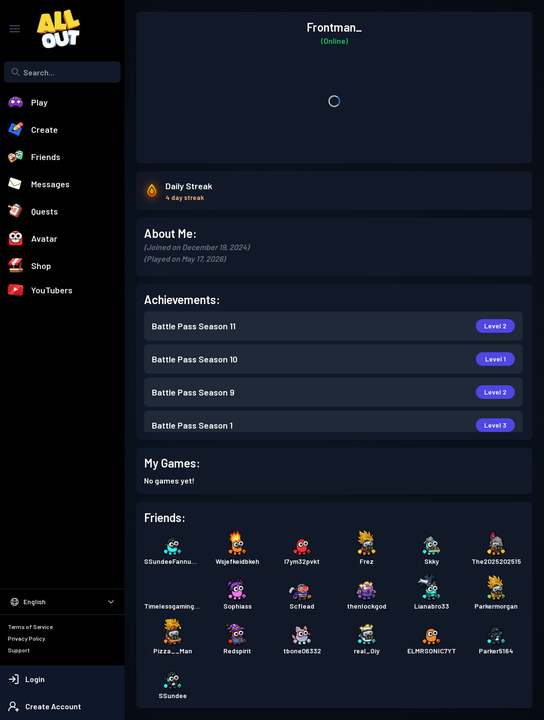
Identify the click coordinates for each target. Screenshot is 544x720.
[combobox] (62, 72)
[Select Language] (62, 602)
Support (19, 650)
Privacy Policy (26, 638)
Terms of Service (30, 626)
